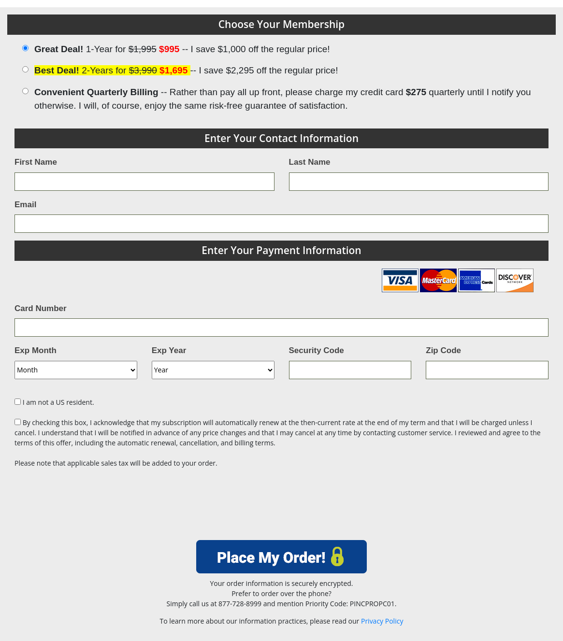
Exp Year (169, 350)
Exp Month (35, 350)
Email (25, 204)
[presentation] (281, 507)
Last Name (310, 162)
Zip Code (443, 350)
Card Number (40, 308)
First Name (35, 162)
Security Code (316, 350)
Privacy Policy (382, 621)
